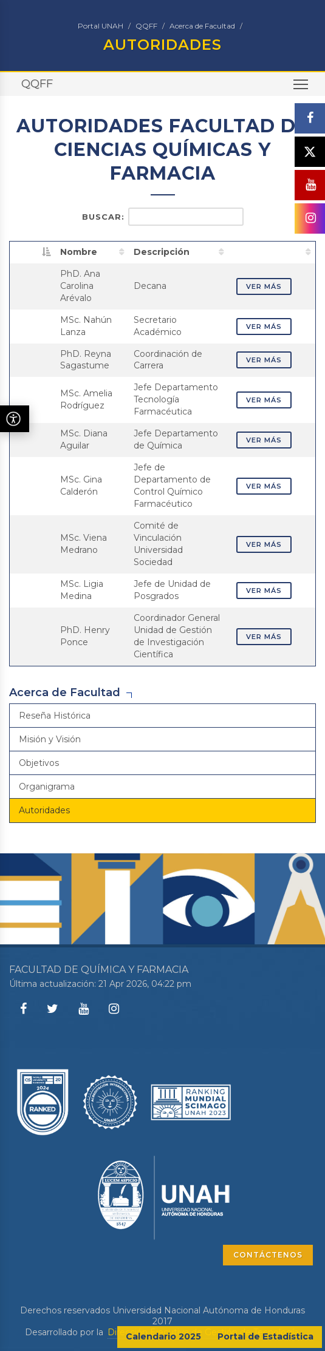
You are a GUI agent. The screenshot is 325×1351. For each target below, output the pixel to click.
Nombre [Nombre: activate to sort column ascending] (78, 251)
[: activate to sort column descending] (33, 252)
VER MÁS (264, 286)
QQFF (146, 25)
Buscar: (163, 217)
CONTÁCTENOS (268, 1254)
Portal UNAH (100, 25)
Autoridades (44, 810)
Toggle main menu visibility (301, 88)
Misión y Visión (50, 739)
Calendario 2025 (163, 1336)
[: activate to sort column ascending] (271, 252)
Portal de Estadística (265, 1336)
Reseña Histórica (55, 715)
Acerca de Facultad (202, 25)
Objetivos (39, 762)
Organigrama (47, 786)
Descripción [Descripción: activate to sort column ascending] (162, 251)
